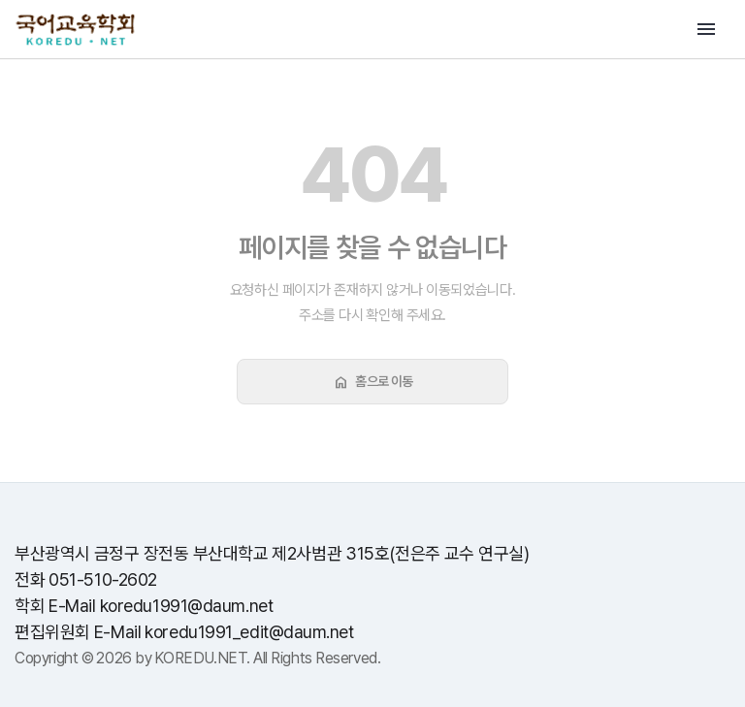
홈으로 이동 (372, 382)
